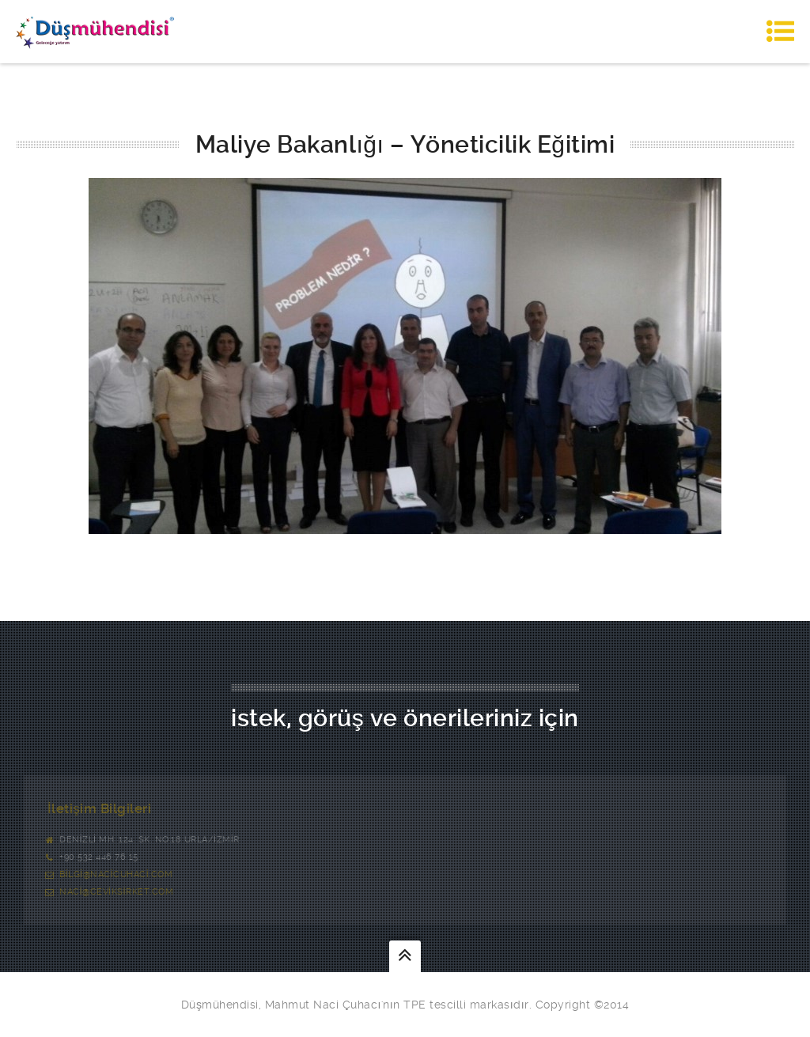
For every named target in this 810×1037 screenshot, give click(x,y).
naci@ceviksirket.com (116, 892)
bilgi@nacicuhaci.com (115, 874)
